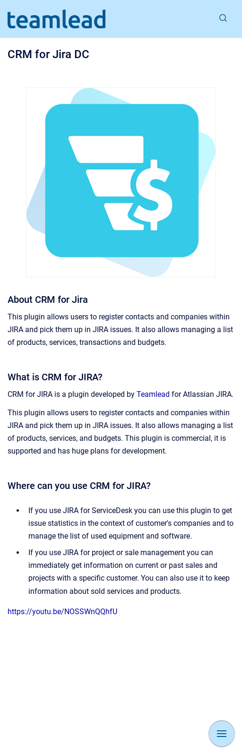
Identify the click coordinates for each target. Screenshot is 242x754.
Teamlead (153, 394)
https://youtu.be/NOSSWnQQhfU (62, 611)
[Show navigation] (221, 733)
